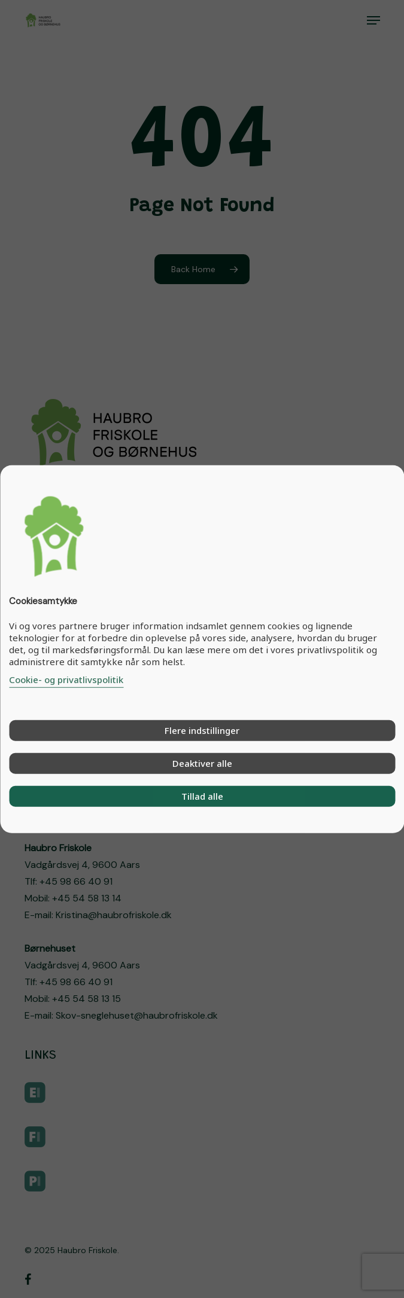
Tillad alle (202, 796)
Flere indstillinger (202, 730)
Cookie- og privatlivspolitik (66, 679)
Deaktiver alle (202, 763)
